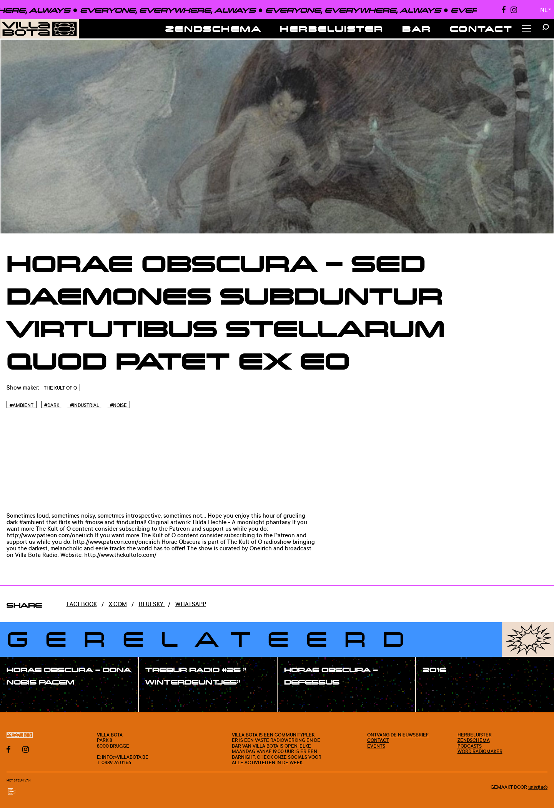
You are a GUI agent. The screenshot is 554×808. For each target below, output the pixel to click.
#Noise (118, 405)
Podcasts (470, 745)
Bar (416, 29)
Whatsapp (190, 604)
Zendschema (213, 29)
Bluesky (152, 604)
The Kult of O (60, 388)
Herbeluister (332, 29)
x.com (118, 604)
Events (376, 745)
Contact (481, 29)
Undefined (537, 787)
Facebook (82, 604)
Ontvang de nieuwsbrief (398, 734)
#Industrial (84, 405)
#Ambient (21, 405)
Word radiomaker (480, 751)
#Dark (51, 405)
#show (24, 699)
